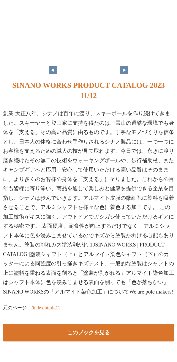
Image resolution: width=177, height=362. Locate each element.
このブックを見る (88, 333)
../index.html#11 (44, 307)
